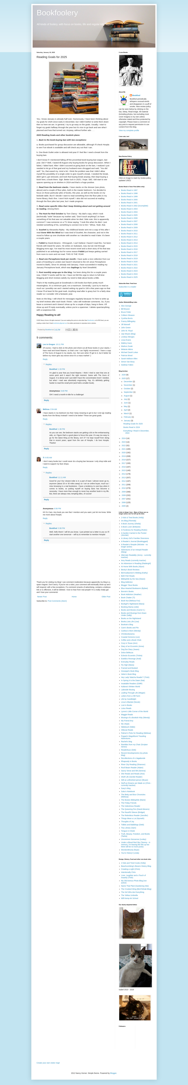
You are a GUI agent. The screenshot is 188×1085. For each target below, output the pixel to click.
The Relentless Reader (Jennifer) (134, 815)
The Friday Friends (128, 803)
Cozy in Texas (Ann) (129, 643)
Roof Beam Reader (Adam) (132, 768)
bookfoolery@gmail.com (60, 323)
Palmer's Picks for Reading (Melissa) (136, 733)
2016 (124, 467)
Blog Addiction (127, 582)
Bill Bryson (125, 309)
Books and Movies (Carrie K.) (133, 610)
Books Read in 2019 (129, 258)
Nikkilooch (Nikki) (128, 727)
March (126, 413)
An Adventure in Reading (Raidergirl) (136, 563)
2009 (124, 492)
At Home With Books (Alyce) (132, 566)
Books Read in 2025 (129, 277)
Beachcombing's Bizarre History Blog (136, 866)
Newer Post (42, 597)
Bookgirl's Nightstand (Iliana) (132, 604)
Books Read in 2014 (129, 243)
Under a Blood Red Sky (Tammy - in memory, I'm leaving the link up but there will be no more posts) (135, 844)
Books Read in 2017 (129, 252)
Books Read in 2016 (129, 249)
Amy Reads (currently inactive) (133, 560)
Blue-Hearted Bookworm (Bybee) (134, 588)
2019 (124, 456)
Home (74, 597)
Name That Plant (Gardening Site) (135, 886)
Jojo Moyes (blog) (128, 334)
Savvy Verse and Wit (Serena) (133, 771)
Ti (43, 458)
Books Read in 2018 (129, 255)
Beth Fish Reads (128, 576)
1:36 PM (61, 429)
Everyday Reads (128, 662)
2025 (124, 378)
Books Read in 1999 (129, 196)
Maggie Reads (127, 715)
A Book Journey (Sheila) (131, 524)
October (127, 389)
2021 (124, 449)
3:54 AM (53, 409)
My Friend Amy (127, 721)
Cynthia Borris (127, 318)
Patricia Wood (127, 355)
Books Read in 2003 (129, 209)
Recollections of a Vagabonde (133, 758)
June (126, 403)
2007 (124, 499)
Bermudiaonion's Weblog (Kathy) (134, 573)
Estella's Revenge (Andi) (131, 659)
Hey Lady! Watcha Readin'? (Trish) (135, 677)
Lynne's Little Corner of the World (134, 711)
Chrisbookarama (128, 634)
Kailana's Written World (130, 687)
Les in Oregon (49, 344)
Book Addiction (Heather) (131, 594)
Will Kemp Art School (129, 898)
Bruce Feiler (126, 312)
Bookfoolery (57, 12)
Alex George (126, 306)
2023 (124, 442)
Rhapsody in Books (129, 761)
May (126, 406)
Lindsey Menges (127, 337)
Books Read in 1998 (129, 193)
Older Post (106, 597)
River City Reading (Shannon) (133, 764)
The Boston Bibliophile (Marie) (133, 800)
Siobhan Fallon (127, 365)
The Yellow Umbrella (129, 895)
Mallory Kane (126, 343)
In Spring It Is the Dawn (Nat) (133, 680)
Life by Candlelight (128, 699)
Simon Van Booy (128, 362)
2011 (124, 485)
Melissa (46, 409)
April (126, 410)
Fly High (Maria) (127, 665)
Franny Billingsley (128, 321)
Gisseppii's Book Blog (130, 671)
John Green (126, 328)
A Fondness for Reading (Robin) (134, 530)
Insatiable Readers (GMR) (131, 684)
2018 (124, 460)
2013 (124, 478)
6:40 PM (64, 391)
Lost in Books (126, 705)
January (127, 421)
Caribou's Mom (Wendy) (131, 631)
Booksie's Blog (127, 624)
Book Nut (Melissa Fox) (130, 601)
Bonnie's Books (127, 591)
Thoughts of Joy (127, 821)
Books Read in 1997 (129, 190)
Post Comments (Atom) (57, 601)
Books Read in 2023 (129, 271)
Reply (45, 359)
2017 (124, 463)
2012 (124, 481)
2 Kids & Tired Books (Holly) (132, 518)
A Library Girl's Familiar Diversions (135, 538)
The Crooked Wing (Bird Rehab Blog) (136, 889)
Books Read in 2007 (129, 221)
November (128, 385)
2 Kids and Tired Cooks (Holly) (133, 863)
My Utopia (125, 724)
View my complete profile (129, 130)
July (126, 399)
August (127, 396)
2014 (124, 474)
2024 (124, 438)
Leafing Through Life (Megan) (133, 693)
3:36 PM (61, 528)
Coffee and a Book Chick (131, 640)
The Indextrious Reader (130, 806)
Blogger (113, 1073)
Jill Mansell (125, 324)
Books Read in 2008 (129, 224)
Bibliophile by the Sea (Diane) (133, 579)
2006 (124, 502)
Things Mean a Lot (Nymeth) (132, 818)
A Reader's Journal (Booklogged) (134, 541)
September (128, 392)
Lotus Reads (126, 708)
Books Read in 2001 (129, 203)
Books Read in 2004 (129, 212)
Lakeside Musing (128, 690)
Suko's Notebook (128, 791)
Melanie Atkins (127, 349)
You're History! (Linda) (130, 853)
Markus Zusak (127, 346)
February (128, 417)
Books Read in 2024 (129, 274)
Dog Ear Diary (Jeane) (130, 649)
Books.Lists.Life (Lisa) (130, 621)
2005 (124, 506)
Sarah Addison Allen (129, 359)
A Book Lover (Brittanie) (130, 527)
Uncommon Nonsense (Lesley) (133, 839)
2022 (124, 445)
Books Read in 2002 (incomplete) (134, 206)
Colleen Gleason (128, 315)
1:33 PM (61, 369)
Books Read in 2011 (129, 234)
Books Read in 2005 (129, 215)
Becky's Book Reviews (130, 570)
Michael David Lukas (129, 352)
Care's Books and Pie (130, 628)
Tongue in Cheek (128, 831)
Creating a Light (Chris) (130, 869)
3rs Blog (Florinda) (128, 521)
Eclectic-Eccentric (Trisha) (131, 655)
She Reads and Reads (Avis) (133, 774)
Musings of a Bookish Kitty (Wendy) (135, 718)
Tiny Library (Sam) (128, 828)
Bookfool (53, 369)
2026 (124, 375)
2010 (124, 488)
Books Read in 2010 (129, 231)
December (128, 381)
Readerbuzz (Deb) (128, 750)
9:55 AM (48, 458)
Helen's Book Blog (128, 674)
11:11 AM (62, 477)
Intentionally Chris (128, 872)
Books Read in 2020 (129, 262)
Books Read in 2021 (129, 265)
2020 (124, 452)
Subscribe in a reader (127, 287)
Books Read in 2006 (129, 218)
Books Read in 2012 (129, 237)
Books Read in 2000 (129, 200)
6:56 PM (57, 509)
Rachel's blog (126, 741)
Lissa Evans (126, 340)
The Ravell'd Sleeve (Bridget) (133, 812)
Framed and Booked (129, 668)
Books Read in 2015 (129, 246)
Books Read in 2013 (129, 240)
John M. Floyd (127, 331)
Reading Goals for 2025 (133, 424)
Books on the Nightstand (131, 618)
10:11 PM (60, 344)
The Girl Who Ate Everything (132, 892)
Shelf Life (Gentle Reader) (131, 777)
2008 (124, 495)
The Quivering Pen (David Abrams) (135, 809)
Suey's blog (126, 788)
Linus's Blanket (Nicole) (130, 702)
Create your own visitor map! (48, 1063)
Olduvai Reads (127, 730)
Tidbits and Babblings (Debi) (132, 825)
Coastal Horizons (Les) (130, 637)
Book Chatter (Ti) (128, 598)
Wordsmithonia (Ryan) (130, 850)
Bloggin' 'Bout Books (129, 585)
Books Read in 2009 (129, 227)
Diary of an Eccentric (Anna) (132, 646)
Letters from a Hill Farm (130, 696)
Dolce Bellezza (127, 652)
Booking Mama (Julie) (130, 607)
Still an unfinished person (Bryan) (134, 780)
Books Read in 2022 (129, 268)
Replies (49, 364)
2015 (124, 470)
